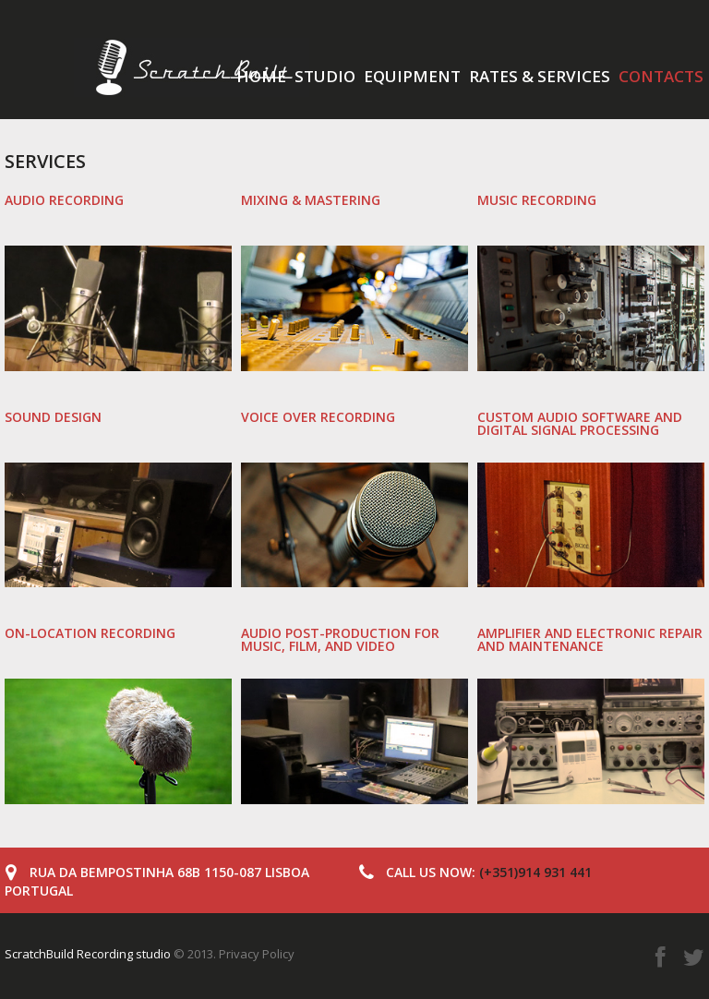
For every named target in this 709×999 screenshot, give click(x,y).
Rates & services (539, 76)
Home (261, 76)
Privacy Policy (256, 953)
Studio (324, 76)
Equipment (412, 76)
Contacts (661, 76)
